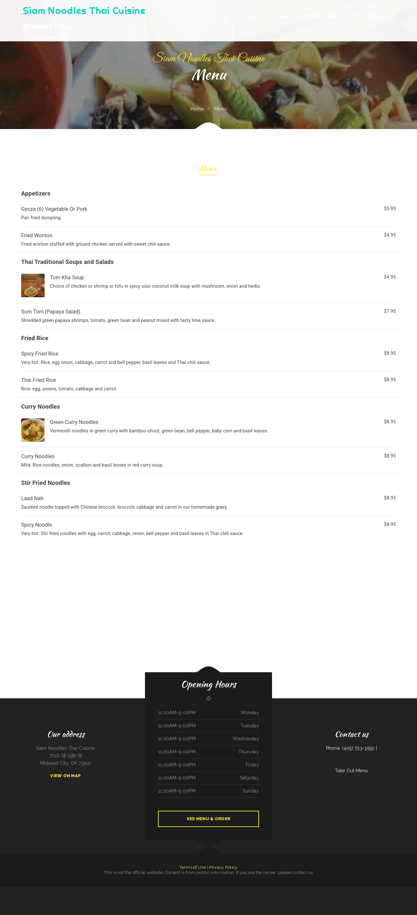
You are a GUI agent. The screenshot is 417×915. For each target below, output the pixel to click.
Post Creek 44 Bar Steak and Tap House (55, 890)
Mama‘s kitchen (178, 890)
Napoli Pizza (2, 890)
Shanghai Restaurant (89, 890)
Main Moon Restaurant (386, 890)
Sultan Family (18, 890)
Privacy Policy (223, 867)
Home (197, 108)
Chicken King (24, 890)
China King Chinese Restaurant (375, 890)
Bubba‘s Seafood (201, 890)
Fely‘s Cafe (367, 890)
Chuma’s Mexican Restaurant (277, 890)
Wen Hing (361, 890)
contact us (302, 872)
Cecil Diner (413, 890)
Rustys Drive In (324, 890)
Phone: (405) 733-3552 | (351, 748)
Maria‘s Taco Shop (240, 890)
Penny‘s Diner (81, 890)
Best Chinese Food (97, 890)
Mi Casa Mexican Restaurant (397, 890)
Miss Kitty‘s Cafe (155, 890)
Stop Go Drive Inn (248, 890)
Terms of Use (193, 867)
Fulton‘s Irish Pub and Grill (165, 890)
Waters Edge (286, 890)
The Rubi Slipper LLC (106, 890)
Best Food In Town (221, 890)
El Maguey (185, 890)
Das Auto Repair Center (231, 890)
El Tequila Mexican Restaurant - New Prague (299, 890)
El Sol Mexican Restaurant (265, 890)
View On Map (65, 775)
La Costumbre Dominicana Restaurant (143, 890)
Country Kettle (407, 890)
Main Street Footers (10, 890)
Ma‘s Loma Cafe (208, 890)
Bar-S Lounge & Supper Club (129, 890)
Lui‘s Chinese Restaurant (32, 890)
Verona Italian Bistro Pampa (338, 890)
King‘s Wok (330, 890)
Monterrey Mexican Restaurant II (71, 890)
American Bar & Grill (42, 890)
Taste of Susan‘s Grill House (117, 890)
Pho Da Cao (214, 890)
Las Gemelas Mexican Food (314, 890)
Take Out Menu (351, 770)
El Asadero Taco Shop (192, 890)
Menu (207, 169)
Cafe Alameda (256, 890)
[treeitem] (208, 529)
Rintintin (173, 890)
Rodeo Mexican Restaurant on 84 (352, 890)
